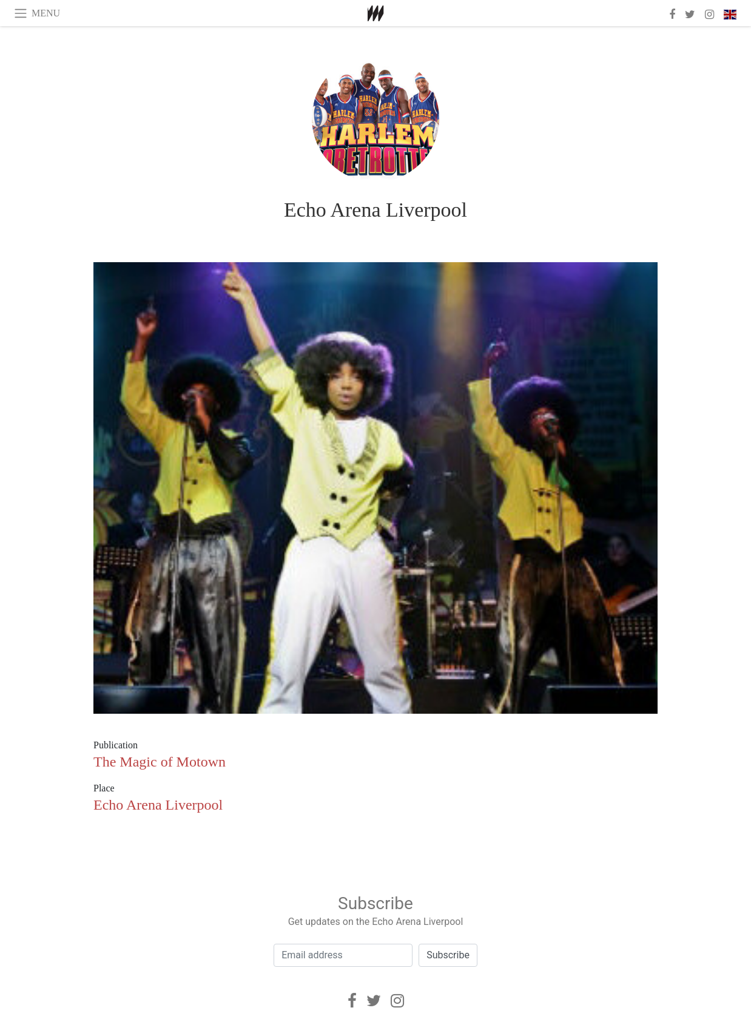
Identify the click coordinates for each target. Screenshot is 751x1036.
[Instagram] (397, 1001)
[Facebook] (352, 1001)
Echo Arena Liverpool (375, 209)
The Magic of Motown (159, 762)
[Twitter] (374, 1001)
